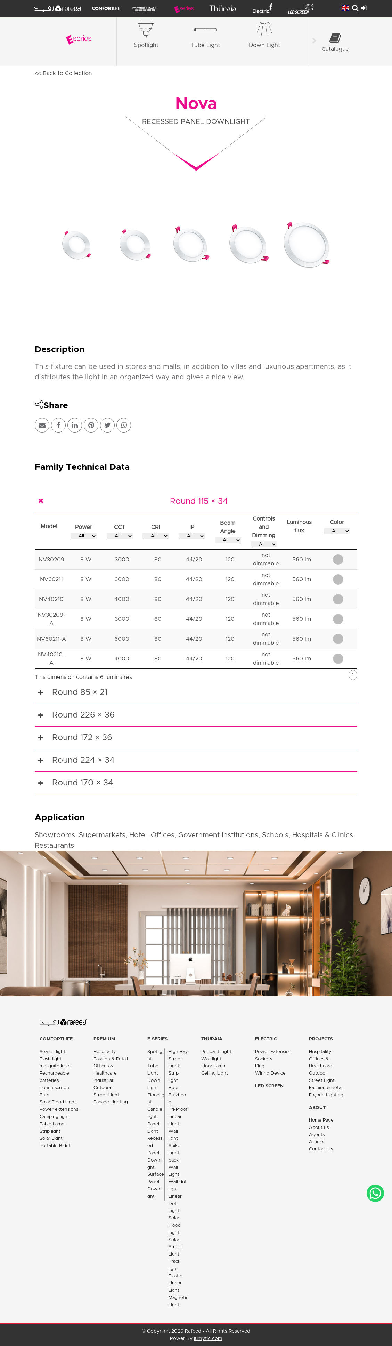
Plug (259, 1066)
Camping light (54, 1117)
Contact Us (321, 1149)
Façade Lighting (110, 1102)
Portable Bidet (55, 1145)
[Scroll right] (314, 41)
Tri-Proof (178, 1109)
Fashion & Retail (110, 1059)
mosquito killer (55, 1066)
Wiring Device (270, 1073)
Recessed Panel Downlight (154, 1153)
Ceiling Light (214, 1073)
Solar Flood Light (58, 1102)
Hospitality (104, 1052)
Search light (52, 1052)
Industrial (103, 1080)
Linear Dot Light (175, 1203)
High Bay (178, 1052)
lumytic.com (208, 1338)
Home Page (321, 1120)
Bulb (44, 1095)
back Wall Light (174, 1167)
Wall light (211, 1059)
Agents (317, 1135)
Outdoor (102, 1088)
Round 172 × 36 (82, 738)
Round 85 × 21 (79, 692)
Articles (317, 1142)
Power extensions (59, 1109)
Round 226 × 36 (83, 715)
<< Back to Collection (63, 73)
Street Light (106, 1095)
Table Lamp (52, 1124)
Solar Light (51, 1138)
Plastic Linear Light (175, 1283)
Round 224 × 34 (83, 760)
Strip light (50, 1131)
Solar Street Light (175, 1247)
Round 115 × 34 (199, 501)
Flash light (51, 1059)
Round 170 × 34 (82, 783)
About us (319, 1127)
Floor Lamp (213, 1066)
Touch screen (54, 1088)
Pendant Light (216, 1052)
